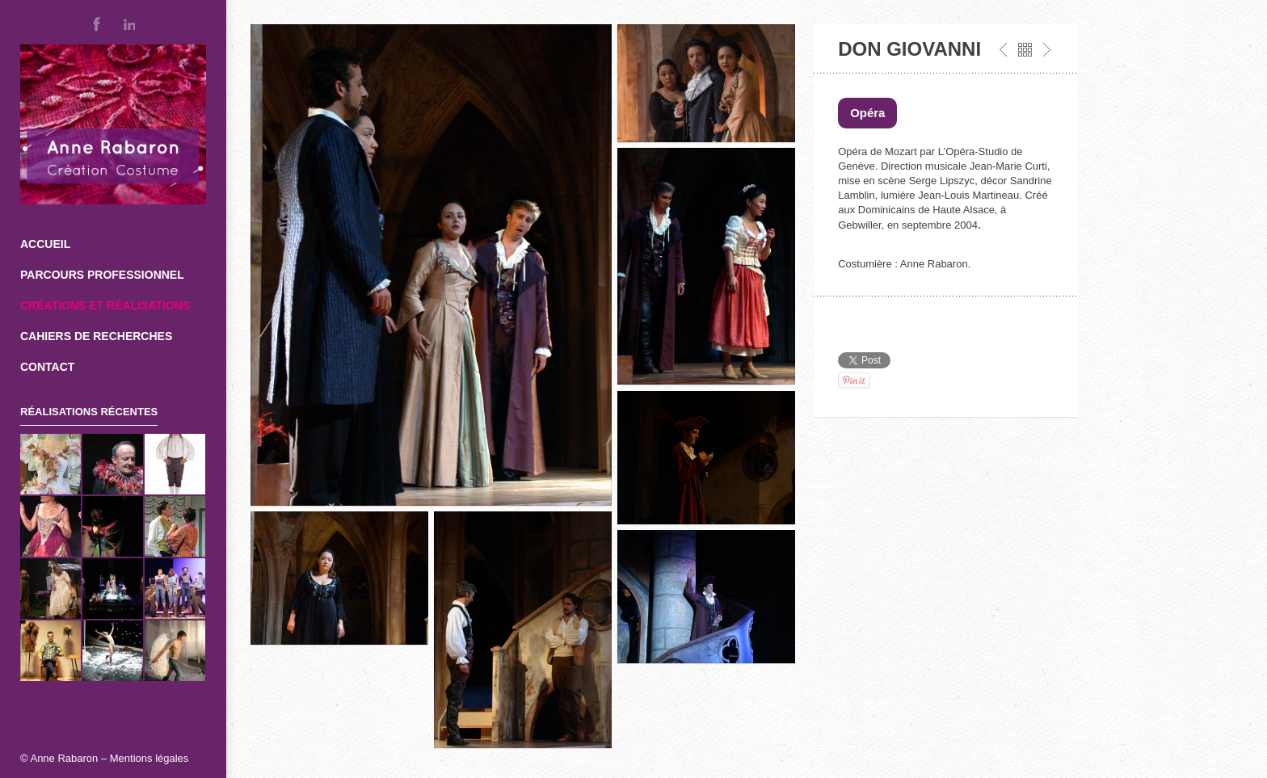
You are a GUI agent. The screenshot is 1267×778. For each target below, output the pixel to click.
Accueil (45, 244)
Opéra (867, 113)
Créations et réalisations (105, 305)
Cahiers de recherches (96, 336)
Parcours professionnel (102, 274)
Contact (47, 366)
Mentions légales (149, 758)
